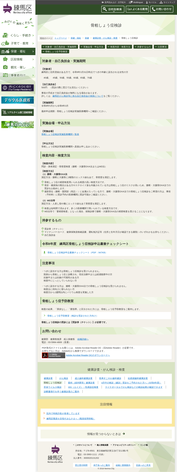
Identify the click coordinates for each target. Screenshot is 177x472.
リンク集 (144, 445)
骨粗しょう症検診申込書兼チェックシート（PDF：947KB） (77, 252)
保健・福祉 (76, 38)
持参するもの (144, 47)
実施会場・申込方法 (93, 47)
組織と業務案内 (123, 465)
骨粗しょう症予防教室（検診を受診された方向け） (72, 315)
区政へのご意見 (143, 465)
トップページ (60, 38)
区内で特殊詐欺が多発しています (63, 413)
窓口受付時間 (81, 465)
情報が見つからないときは (104, 433)
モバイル (152, 2)
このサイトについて (83, 445)
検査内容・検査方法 (120, 47)
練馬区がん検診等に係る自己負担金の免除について (78, 96)
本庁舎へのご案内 (101, 465)
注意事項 (162, 47)
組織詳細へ (82, 339)
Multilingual (138, 2)
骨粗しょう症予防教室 (56, 51)
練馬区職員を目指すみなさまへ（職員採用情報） (70, 418)
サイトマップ (169, 2)
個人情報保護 (102, 445)
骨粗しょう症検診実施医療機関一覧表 (60, 134)
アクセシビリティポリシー (124, 445)
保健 (87, 38)
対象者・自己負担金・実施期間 (60, 47)
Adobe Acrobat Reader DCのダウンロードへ (76, 355)
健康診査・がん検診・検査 (105, 38)
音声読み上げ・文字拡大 (115, 2)
